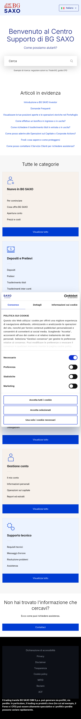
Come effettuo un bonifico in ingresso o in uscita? (40, 121)
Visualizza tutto (40, 232)
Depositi (11, 270)
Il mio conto (13, 477)
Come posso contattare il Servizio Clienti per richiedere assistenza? (40, 146)
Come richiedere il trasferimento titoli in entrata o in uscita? (40, 127)
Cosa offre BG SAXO (17, 207)
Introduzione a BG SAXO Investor (40, 102)
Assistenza (12, 565)
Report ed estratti (15, 496)
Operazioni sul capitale (18, 490)
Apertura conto (14, 213)
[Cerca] (40, 61)
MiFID (40, 680)
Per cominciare (14, 200)
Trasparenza (40, 668)
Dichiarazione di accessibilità (40, 650)
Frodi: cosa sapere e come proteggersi (40, 140)
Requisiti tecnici (15, 547)
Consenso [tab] (13, 304)
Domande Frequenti (40, 108)
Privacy (40, 656)
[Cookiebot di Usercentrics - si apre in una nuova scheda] (64, 296)
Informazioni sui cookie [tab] (64, 304)
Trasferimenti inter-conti (19, 288)
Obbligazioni (13, 427)
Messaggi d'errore (16, 553)
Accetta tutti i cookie (40, 400)
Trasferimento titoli (16, 282)
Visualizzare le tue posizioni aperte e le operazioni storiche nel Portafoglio (40, 114)
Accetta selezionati (40, 410)
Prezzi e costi (14, 219)
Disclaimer (40, 662)
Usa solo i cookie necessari (40, 420)
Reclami (40, 686)
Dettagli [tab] (37, 304)
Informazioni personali (18, 484)
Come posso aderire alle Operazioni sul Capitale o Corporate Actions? (40, 133)
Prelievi (10, 276)
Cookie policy (40, 674)
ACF (40, 692)
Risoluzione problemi (17, 559)
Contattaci (40, 627)
